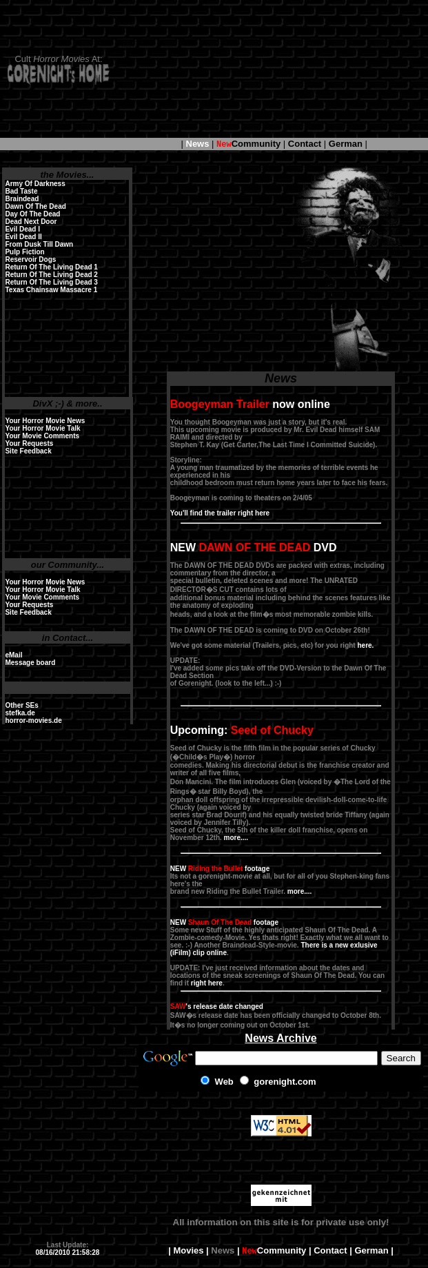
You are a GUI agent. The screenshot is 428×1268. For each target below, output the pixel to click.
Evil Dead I (22, 229)
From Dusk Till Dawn (39, 244)
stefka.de (19, 713)
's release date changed (216, 1006)
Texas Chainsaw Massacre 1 (51, 290)
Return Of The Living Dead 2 (51, 274)
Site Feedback (28, 451)
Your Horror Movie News (45, 421)
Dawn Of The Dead (35, 206)
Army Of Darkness (35, 183)
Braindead (22, 199)
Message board (30, 662)
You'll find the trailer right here (219, 513)
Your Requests (29, 443)
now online (250, 404)
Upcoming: (242, 730)
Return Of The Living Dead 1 (51, 267)
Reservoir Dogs (30, 259)
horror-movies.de (33, 720)
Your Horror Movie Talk (42, 428)
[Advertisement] (274, 69)
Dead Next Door (31, 221)
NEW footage (219, 868)
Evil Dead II (23, 237)
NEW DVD (253, 547)
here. (365, 645)
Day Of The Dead (32, 214)
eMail (13, 655)
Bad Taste (21, 191)
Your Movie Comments (42, 436)
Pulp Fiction (24, 252)
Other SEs (21, 705)
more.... (236, 837)
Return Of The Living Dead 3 (51, 282)
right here (207, 983)
